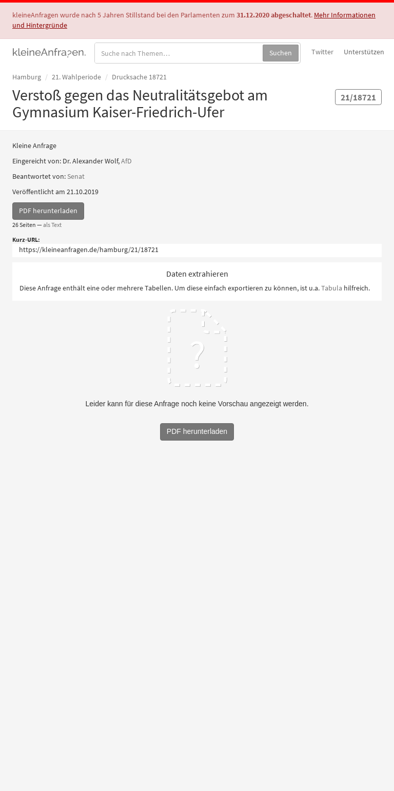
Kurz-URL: (26, 239)
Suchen (280, 52)
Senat (76, 176)
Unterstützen (364, 51)
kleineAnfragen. (49, 52)
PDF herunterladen (48, 210)
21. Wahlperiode (76, 76)
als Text (52, 224)
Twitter (322, 51)
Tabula (331, 288)
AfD (126, 160)
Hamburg (26, 76)
